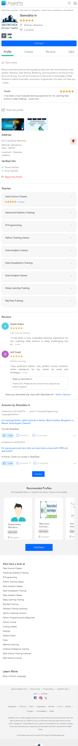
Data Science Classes (12, 568)
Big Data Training (10, 604)
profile (7, 52)
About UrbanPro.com (19, 689)
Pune (60, 706)
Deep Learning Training (13, 599)
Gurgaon (30, 711)
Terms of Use (35, 689)
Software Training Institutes (15, 608)
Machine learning (18, 361)
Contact (38, 474)
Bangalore (12, 706)
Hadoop (6, 631)
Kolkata (68, 706)
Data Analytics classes (12, 586)
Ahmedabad (41, 711)
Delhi (31, 706)
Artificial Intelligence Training (16, 649)
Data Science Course (12, 658)
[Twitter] (46, 699)
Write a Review (63, 394)
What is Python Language (14, 676)
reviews (50, 52)
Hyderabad (41, 706)
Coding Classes (10, 626)
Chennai (23, 706)
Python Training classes (13, 581)
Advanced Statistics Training (15, 572)
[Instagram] (40, 699)
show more (34, 98)
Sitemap (44, 693)
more (17, 344)
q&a (71, 52)
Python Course (9, 622)
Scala (5, 640)
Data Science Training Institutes (17, 653)
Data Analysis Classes (12, 595)
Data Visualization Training (14, 590)
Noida (51, 711)
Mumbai (51, 706)
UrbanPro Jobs (62, 689)
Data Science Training (20, 333)
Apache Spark (9, 635)
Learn (35, 693)
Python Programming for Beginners (19, 617)
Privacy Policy (48, 689)
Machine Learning (11, 644)
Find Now (39, 547)
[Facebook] (35, 699)
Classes (28, 52)
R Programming (10, 577)
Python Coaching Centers (14, 613)
